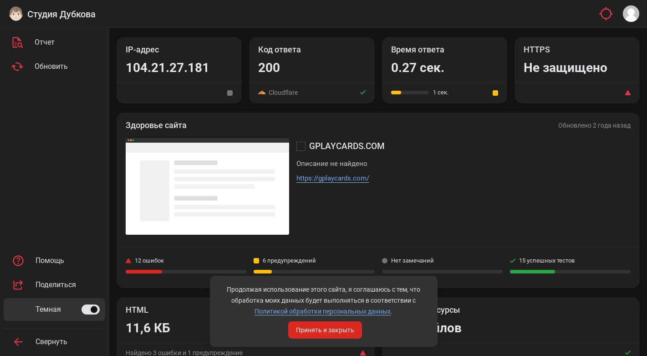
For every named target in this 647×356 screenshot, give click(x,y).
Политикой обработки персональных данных (323, 311)
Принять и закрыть (325, 330)
